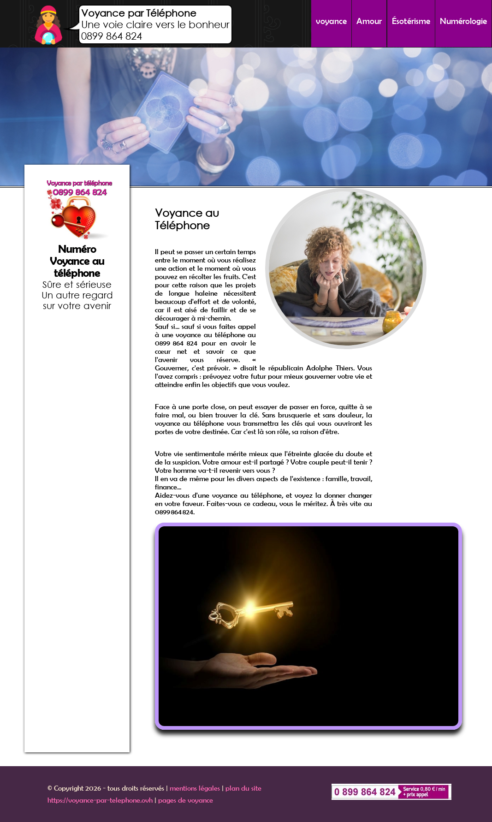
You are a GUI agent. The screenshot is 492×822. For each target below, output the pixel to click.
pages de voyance (185, 800)
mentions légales (195, 788)
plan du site (243, 788)
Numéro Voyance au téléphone (77, 261)
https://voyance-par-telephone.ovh (100, 800)
